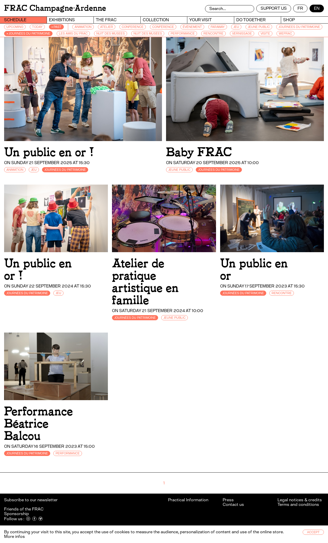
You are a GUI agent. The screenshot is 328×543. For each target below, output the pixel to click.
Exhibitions (62, 19)
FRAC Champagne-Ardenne (55, 8)
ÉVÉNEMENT (192, 27)
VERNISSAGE (242, 33)
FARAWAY (218, 27)
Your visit (200, 19)
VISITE (265, 33)
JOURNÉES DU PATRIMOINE (65, 170)
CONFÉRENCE (163, 27)
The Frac (106, 19)
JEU (236, 27)
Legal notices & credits (300, 499)
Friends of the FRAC (24, 509)
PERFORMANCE (183, 33)
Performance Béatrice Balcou (38, 423)
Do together (251, 19)
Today (37, 27)
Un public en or (254, 269)
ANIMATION (83, 27)
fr (300, 8)
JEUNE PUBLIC (259, 27)
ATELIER (106, 27)
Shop (289, 19)
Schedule (15, 19)
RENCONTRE (213, 33)
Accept (313, 532)
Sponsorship (16, 513)
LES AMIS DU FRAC (73, 33)
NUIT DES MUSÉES (148, 33)
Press (228, 499)
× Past (56, 27)
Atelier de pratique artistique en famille (145, 281)
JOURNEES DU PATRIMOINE (299, 27)
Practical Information (188, 499)
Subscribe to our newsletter (31, 499)
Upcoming (14, 27)
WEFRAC (285, 33)
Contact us (233, 504)
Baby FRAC (199, 152)
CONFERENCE (133, 27)
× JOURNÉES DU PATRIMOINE (28, 33)
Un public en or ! (49, 152)
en (317, 8)
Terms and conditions (298, 504)
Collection (156, 19)
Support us (274, 8)
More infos (14, 536)
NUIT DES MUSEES (110, 33)
